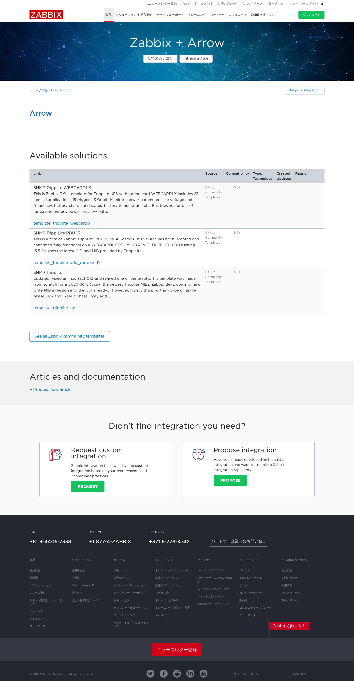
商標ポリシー (289, 600)
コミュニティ (248, 559)
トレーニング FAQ (166, 600)
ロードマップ (38, 626)
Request (88, 486)
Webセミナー (163, 615)
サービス (119, 559)
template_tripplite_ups (55, 308)
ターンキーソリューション (130, 585)
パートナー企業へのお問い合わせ (239, 541)
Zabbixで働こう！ (289, 626)
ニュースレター (248, 615)
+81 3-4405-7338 (50, 541)
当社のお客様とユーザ (85, 600)
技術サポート (122, 570)
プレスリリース (251, 3)
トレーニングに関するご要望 (173, 608)
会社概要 (286, 570)
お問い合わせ (226, 3)
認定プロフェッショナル (170, 585)
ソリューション (82, 559)
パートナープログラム (210, 570)
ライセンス (36, 611)
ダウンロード (311, 14)
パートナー (204, 559)
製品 (45, 90)
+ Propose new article (50, 390)
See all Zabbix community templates (70, 336)
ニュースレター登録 (162, 3)
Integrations (60, 90)
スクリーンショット (42, 585)
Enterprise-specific (84, 585)
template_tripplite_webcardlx (61, 223)
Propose (230, 480)
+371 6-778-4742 (169, 541)
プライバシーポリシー (247, 674)
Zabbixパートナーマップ (212, 604)
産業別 (76, 578)
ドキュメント (203, 3)
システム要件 (38, 593)
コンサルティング (124, 615)
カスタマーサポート (251, 593)
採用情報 (286, 585)
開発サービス (122, 600)
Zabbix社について (294, 559)
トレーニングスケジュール (171, 570)
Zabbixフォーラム (250, 578)
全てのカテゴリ (160, 58)
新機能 (34, 578)
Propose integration (304, 90)
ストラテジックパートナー (213, 589)
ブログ (185, 3)
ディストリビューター (210, 596)
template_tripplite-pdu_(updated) (66, 263)
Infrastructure (196, 58)
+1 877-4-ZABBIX (110, 541)
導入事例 (77, 593)
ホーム (34, 90)
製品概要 (35, 570)
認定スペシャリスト (167, 578)
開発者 (243, 600)
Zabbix (46, 14)
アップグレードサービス (128, 593)
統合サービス (122, 578)
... (109, 296)
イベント (244, 570)
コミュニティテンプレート (255, 608)
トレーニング (164, 559)
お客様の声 (162, 593)
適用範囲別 (78, 570)
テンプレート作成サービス (130, 608)
